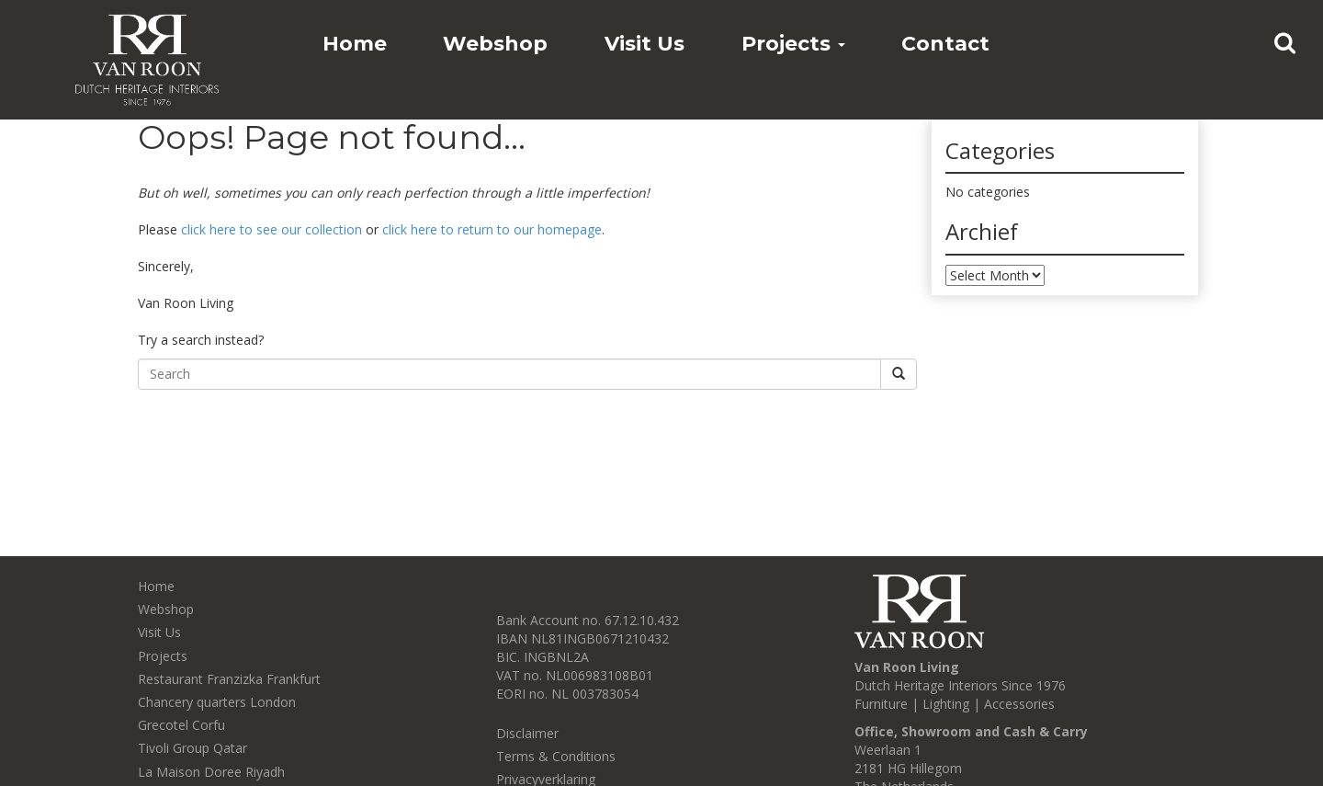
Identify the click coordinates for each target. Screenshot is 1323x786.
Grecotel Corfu (181, 725)
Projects (793, 43)
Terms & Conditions (556, 756)
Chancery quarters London (217, 702)
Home (354, 43)
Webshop (495, 43)
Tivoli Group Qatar (192, 748)
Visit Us (644, 43)
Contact (945, 43)
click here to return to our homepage (492, 229)
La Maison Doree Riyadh (211, 771)
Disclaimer (527, 733)
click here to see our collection (271, 229)
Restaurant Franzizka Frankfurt (229, 679)
